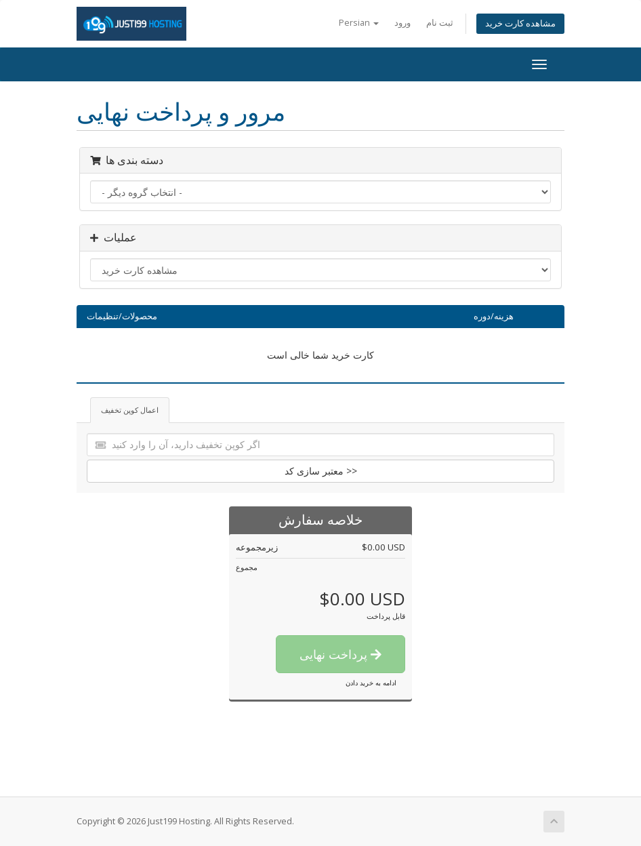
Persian (359, 22)
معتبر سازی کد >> (321, 470)
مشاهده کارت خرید (520, 23)
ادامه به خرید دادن (371, 682)
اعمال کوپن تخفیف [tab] (130, 410)
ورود (402, 22)
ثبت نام (439, 22)
